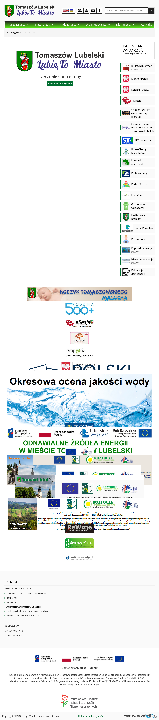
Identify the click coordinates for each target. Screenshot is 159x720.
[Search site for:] (126, 10)
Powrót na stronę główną (60, 83)
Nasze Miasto (18, 25)
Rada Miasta (70, 25)
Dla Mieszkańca (98, 25)
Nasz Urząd (44, 25)
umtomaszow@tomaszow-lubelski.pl (23, 606)
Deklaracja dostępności (91, 716)
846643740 (12, 597)
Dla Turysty (125, 25)
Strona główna (14, 32)
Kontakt (146, 25)
